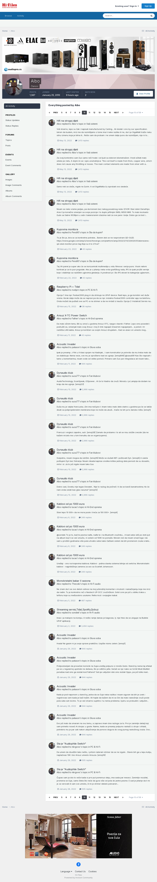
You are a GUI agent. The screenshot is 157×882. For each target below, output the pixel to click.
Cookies (92, 871)
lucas (74, 507)
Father (75, 318)
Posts (8, 145)
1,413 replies (82, 140)
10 (84, 112)
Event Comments (13, 165)
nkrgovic (76, 747)
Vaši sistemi (91, 124)
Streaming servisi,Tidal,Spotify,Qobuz (78, 609)
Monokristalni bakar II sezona (73, 580)
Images (8, 179)
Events (8, 160)
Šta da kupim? (96, 232)
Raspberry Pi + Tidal (68, 286)
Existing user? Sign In (127, 6)
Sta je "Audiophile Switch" (71, 743)
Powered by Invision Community (78, 878)
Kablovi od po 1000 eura (70, 503)
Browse (8, 16)
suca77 (75, 376)
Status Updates (12, 120)
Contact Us (80, 871)
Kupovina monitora (67, 229)
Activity (20, 16)
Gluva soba (95, 347)
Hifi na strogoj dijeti (67, 120)
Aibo (59, 124)
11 (89, 112)
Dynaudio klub (65, 372)
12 (94, 112)
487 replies (85, 600)
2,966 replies (87, 389)
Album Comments (13, 196)
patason (76, 347)
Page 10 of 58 (136, 112)
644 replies (85, 364)
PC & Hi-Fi (92, 290)
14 (105, 112)
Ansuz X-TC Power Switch (72, 315)
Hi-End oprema (95, 318)
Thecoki (76, 584)
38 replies (85, 306)
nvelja (75, 290)
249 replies (85, 517)
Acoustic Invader (66, 344)
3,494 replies (86, 626)
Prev (55, 112)
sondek (75, 612)
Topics (8, 140)
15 (110, 112)
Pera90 (75, 232)
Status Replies (12, 126)
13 (99, 112)
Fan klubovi (94, 376)
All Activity (10, 106)
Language (66, 871)
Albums (8, 190)
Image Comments (13, 185)
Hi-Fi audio (95, 584)
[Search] (116, 15)
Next (116, 112)
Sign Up (148, 6)
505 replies (85, 760)
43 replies (86, 249)
